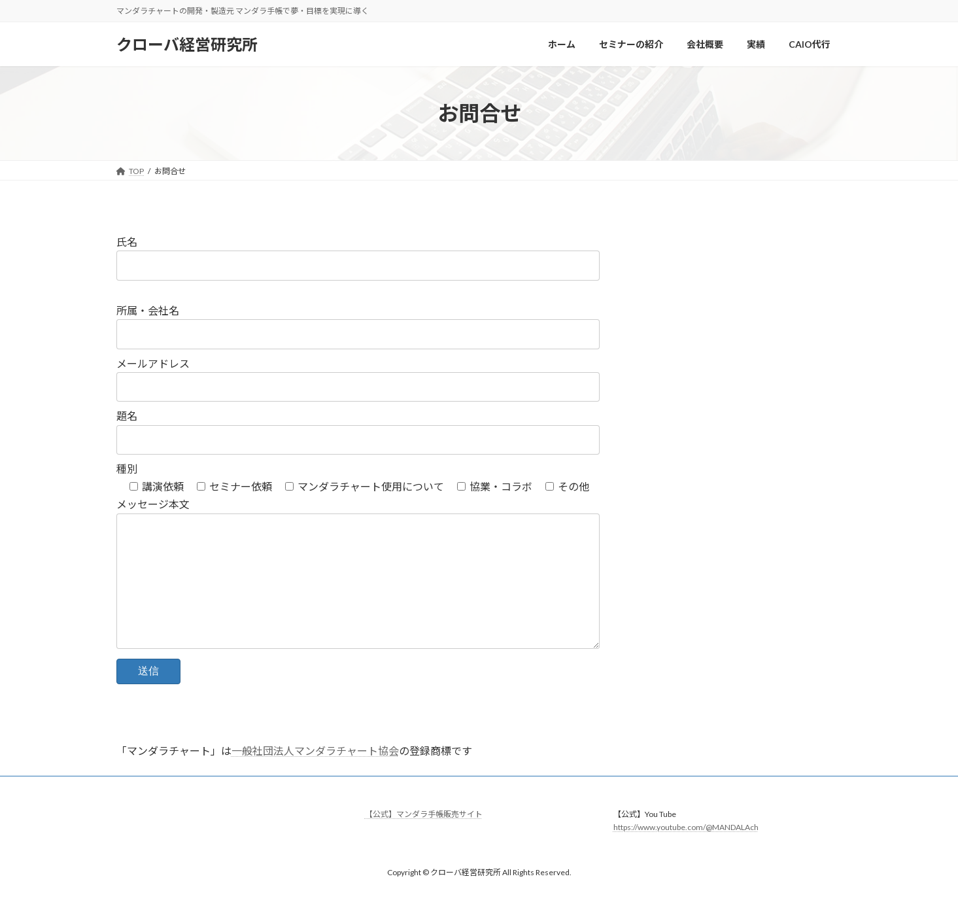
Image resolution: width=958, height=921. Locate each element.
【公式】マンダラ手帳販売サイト (424, 840)
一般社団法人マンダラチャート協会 (315, 777)
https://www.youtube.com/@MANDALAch (686, 853)
